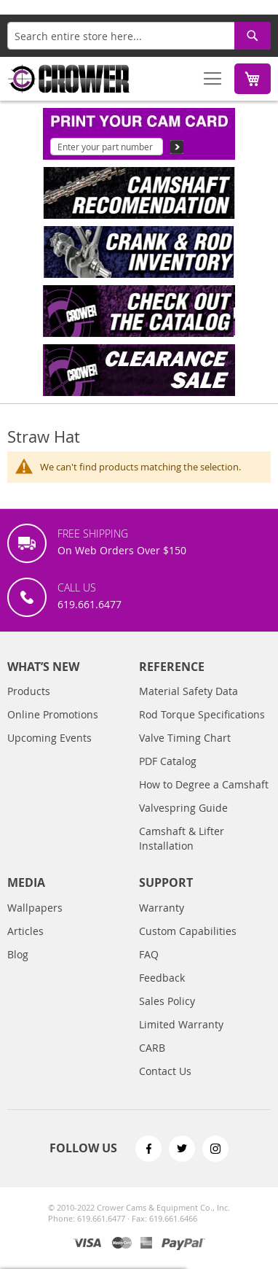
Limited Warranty (181, 1024)
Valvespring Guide (183, 808)
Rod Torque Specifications (202, 714)
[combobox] (139, 36)
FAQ (149, 954)
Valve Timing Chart (185, 738)
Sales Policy (167, 1001)
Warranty (161, 908)
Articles (25, 931)
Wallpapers (35, 908)
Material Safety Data (188, 691)
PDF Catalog (167, 761)
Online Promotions (52, 714)
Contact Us (165, 1071)
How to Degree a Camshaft (204, 784)
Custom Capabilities (188, 931)
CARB (152, 1048)
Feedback (162, 978)
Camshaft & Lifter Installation (181, 838)
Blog (17, 954)
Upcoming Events (49, 738)
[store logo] (69, 78)
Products (28, 691)
